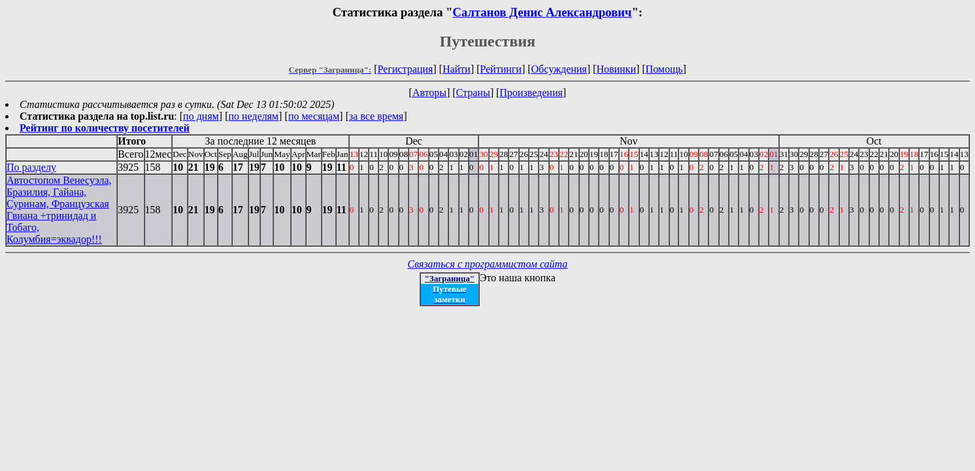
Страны (473, 92)
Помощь (664, 69)
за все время (376, 116)
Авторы (429, 92)
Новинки (616, 69)
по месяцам (313, 116)
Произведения (531, 92)
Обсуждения (559, 69)
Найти (456, 69)
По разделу (31, 167)
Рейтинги (501, 69)
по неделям (254, 116)
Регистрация (405, 69)
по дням (201, 116)
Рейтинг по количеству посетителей (105, 127)
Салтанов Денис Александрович (542, 12)
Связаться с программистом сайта (488, 264)
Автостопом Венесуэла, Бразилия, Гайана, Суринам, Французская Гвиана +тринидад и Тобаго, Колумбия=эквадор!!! (59, 210)
